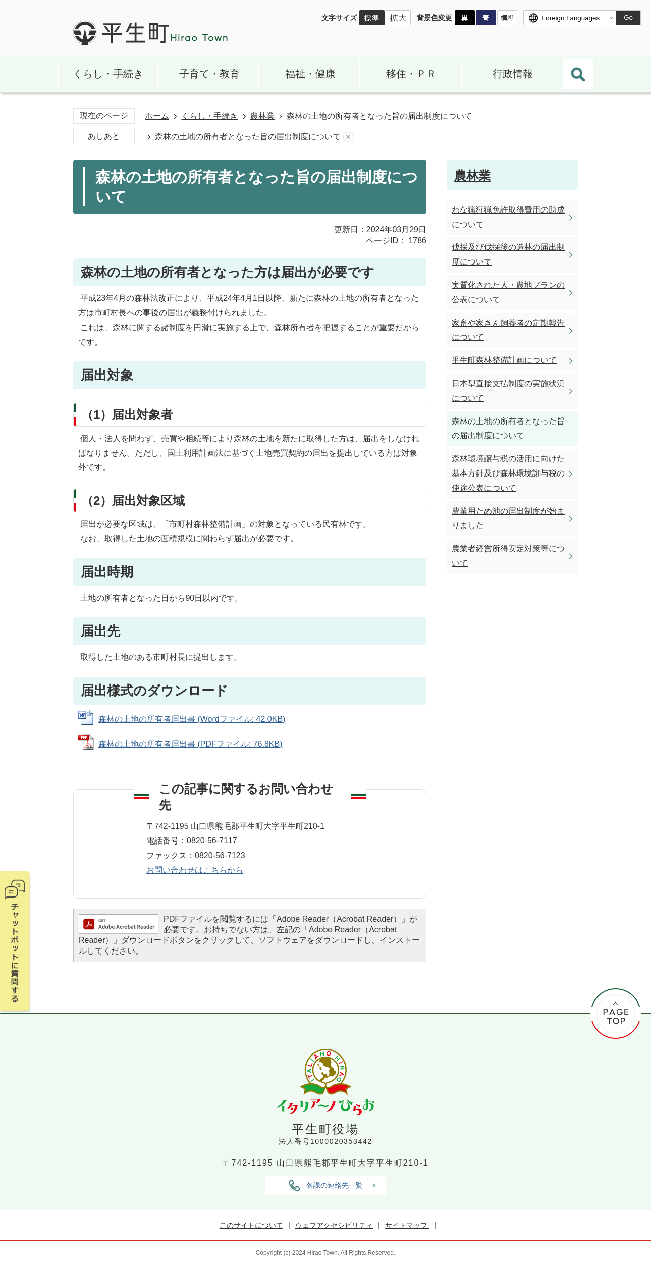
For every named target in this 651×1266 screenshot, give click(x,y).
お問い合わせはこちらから (194, 870)
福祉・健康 (310, 73)
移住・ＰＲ (411, 73)
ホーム (157, 116)
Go (628, 17)
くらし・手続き (108, 73)
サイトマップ (407, 1225)
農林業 (262, 116)
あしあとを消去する (348, 137)
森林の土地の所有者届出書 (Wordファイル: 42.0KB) (191, 719)
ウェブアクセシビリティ (334, 1225)
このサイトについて (251, 1225)
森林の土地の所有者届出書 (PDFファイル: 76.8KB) (190, 744)
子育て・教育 (209, 73)
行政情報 (513, 73)
